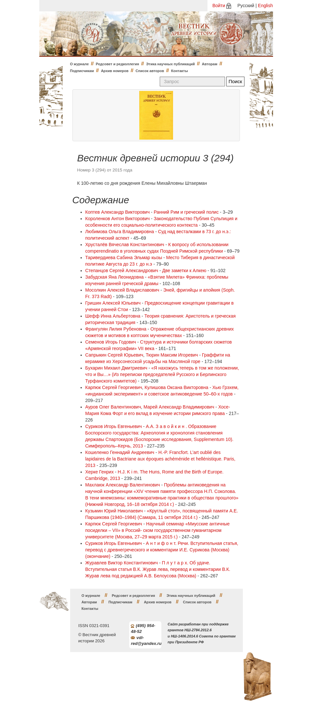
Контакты (179, 71)
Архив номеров (115, 71)
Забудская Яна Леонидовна (114, 277)
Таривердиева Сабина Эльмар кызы (123, 257)
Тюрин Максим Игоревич (172, 355)
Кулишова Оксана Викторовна (176, 387)
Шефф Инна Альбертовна (113, 316)
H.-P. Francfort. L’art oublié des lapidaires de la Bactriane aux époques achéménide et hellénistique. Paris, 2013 (160, 459)
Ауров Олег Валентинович (113, 406)
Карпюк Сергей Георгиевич (113, 387)
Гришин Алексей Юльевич (113, 303)
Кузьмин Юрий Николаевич (114, 510)
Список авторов (150, 71)
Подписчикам (82, 71)
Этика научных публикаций (170, 64)
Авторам (210, 64)
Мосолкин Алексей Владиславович (122, 290)
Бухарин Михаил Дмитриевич (116, 368)
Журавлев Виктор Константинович (121, 562)
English (265, 5)
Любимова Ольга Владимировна (119, 231)
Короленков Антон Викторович (117, 218)
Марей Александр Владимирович (179, 406)
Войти (218, 5)
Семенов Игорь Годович (110, 342)
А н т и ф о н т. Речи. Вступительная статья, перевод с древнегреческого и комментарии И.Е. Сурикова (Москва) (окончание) (161, 550)
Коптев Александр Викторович (117, 212)
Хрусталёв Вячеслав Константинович (124, 244)
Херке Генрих (99, 471)
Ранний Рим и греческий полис (186, 212)
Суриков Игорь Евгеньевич (113, 426)
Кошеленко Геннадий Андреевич (120, 452)
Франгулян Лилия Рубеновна (115, 329)
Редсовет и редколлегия (117, 64)
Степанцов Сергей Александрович (121, 270)
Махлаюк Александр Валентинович (122, 484)
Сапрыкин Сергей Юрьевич (114, 355)
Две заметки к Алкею (184, 270)
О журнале (79, 64)
